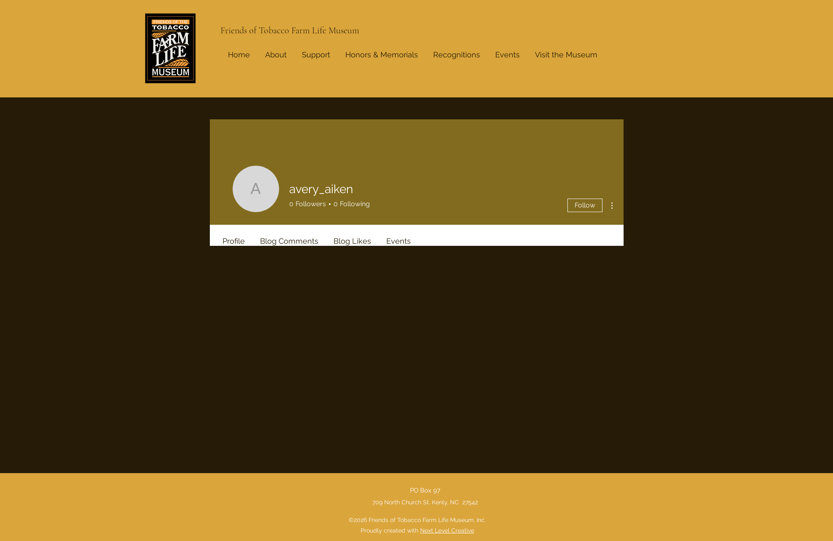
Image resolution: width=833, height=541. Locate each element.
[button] (457, 51)
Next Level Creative (447, 530)
